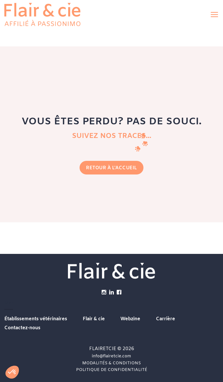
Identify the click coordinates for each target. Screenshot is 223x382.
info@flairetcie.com (111, 356)
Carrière (165, 319)
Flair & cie (94, 319)
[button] (214, 14)
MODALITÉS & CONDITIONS (111, 363)
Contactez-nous (22, 328)
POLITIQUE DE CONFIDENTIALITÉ (111, 370)
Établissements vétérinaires (35, 319)
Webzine (130, 319)
